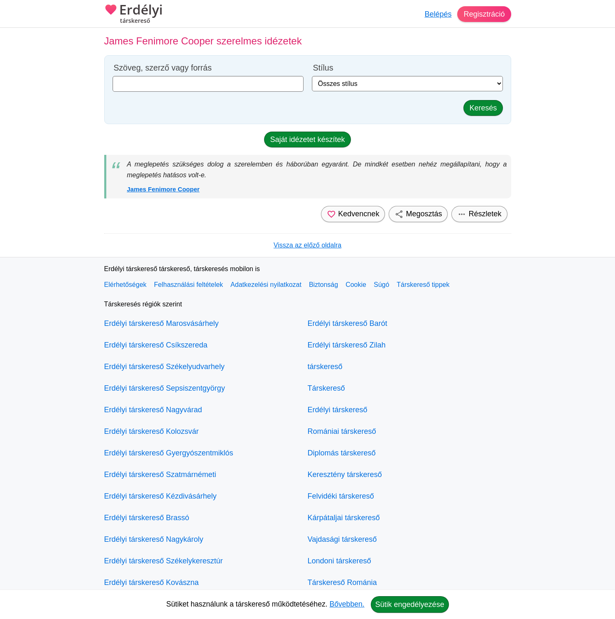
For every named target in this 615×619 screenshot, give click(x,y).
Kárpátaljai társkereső (344, 518)
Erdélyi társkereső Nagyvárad (153, 410)
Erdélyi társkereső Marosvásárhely (161, 323)
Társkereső (326, 388)
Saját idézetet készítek (307, 139)
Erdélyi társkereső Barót (347, 323)
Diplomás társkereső (342, 453)
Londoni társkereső (339, 561)
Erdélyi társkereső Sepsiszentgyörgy (164, 388)
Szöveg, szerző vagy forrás (163, 68)
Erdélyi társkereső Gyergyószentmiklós (168, 453)
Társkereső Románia (342, 582)
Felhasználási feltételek (188, 284)
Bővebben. (347, 604)
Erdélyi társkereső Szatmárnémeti (160, 474)
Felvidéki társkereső (341, 496)
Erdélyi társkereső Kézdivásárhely (160, 496)
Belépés (437, 14)
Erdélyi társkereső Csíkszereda (156, 345)
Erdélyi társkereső (338, 410)
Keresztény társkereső (345, 474)
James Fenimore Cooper (163, 189)
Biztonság (323, 284)
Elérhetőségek (125, 284)
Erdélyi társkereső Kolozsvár (151, 431)
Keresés (483, 108)
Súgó (381, 284)
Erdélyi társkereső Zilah (347, 345)
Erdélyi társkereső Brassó (146, 518)
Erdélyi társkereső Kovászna (151, 582)
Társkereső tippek (423, 284)
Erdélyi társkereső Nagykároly (153, 539)
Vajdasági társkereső (342, 539)
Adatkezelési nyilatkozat (265, 284)
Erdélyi (133, 14)
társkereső (325, 366)
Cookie (355, 284)
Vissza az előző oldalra (307, 245)
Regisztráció (484, 14)
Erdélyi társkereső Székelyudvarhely (164, 366)
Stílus (323, 68)
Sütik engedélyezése (409, 604)
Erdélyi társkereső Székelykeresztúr (163, 561)
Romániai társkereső (342, 431)
